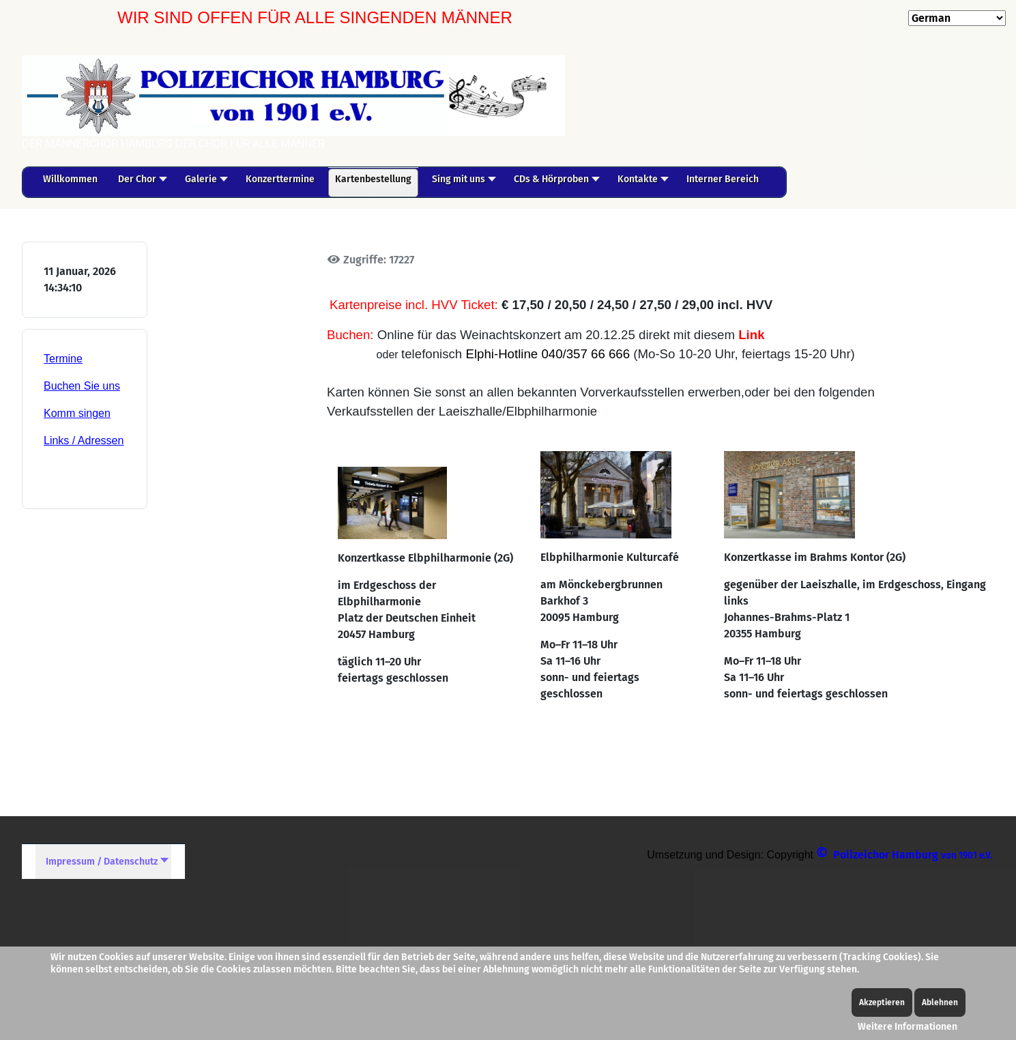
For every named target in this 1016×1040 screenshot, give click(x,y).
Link (751, 335)
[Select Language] (957, 18)
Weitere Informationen (907, 1026)
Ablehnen (940, 1002)
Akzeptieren (882, 1002)
